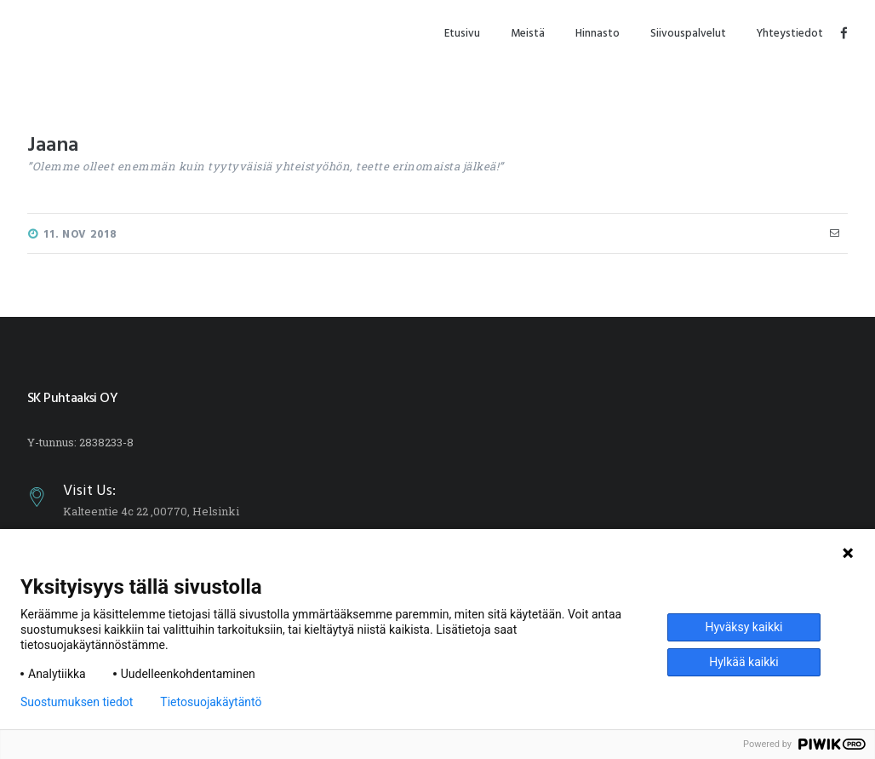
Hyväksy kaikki (743, 627)
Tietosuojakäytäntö (210, 702)
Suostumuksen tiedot (76, 702)
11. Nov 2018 (80, 235)
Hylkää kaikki (744, 662)
